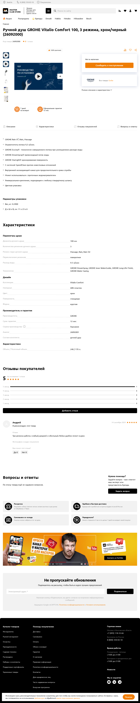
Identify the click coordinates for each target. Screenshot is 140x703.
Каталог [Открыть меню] (48, 10)
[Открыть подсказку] (24, 326)
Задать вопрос (123, 491)
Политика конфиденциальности (71, 605)
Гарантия (36, 652)
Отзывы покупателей (87, 126)
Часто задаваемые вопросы (44, 682)
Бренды (38, 18)
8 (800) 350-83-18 (27, 2)
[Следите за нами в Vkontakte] (114, 682)
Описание (10, 126)
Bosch (88, 18)
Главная (6, 24)
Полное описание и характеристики (96, 90)
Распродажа (23, 18)
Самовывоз (37, 637)
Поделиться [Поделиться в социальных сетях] (135, 50)
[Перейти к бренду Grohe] (90, 80)
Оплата (36, 642)
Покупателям (45, 2)
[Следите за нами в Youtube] (109, 682)
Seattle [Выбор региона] (9, 2)
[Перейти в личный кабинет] (130, 10)
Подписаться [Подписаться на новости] (120, 591)
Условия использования (95, 605)
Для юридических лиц (42, 677)
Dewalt (49, 18)
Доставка (36, 631)
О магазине (37, 657)
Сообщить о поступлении (109, 65)
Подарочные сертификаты (13, 667)
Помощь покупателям (43, 626)
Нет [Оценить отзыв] (24, 452)
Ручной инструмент (10, 637)
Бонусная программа (41, 687)
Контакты (37, 672)
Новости (111, 669)
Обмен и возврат (40, 647)
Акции (9, 18)
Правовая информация (42, 662)
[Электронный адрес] (56, 591)
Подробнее (70, 549)
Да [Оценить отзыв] (16, 452)
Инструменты (8, 631)
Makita (58, 18)
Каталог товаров (11, 626)
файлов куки (39, 698)
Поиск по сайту (64, 11)
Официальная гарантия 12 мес (49, 109)
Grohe (111, 80)
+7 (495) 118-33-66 (115, 633)
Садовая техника (9, 652)
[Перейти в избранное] (125, 10)
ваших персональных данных (68, 698)
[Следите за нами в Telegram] (120, 682)
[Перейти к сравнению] (119, 10)
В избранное (130, 50)
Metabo (67, 18)
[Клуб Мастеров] (12, 10)
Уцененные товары (10, 672)
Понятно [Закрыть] (128, 697)
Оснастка (6, 642)
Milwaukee (78, 18)
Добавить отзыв (70, 410)
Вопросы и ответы (129, 126)
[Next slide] (60, 76)
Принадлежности (10, 647)
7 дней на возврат (21, 109)
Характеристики (46, 126)
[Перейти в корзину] (135, 10)
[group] (36, 506)
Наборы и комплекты (11, 662)
